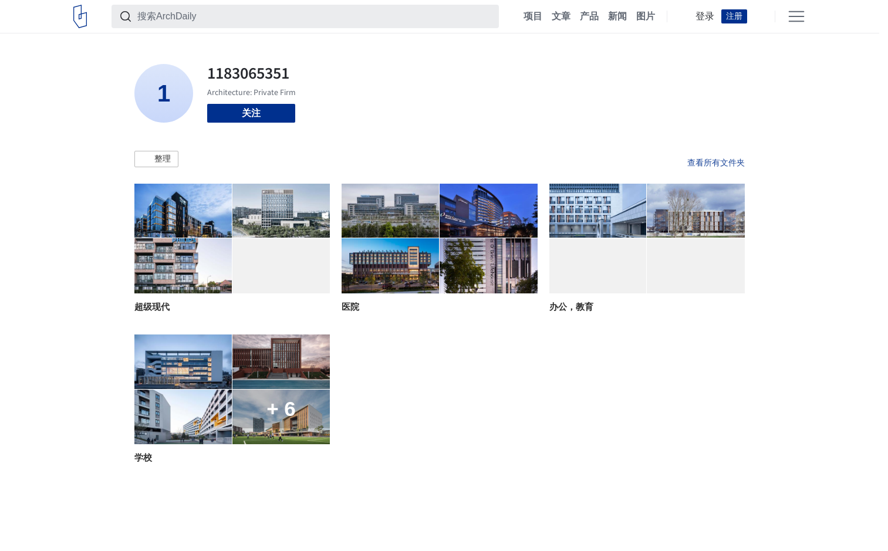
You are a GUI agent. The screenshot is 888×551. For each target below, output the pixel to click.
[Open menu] (796, 16)
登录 (704, 16)
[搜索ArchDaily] (314, 16)
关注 (251, 113)
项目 (533, 16)
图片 (645, 16)
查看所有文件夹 (716, 162)
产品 (589, 16)
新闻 (617, 16)
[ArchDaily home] (80, 16)
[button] (156, 159)
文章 (561, 16)
